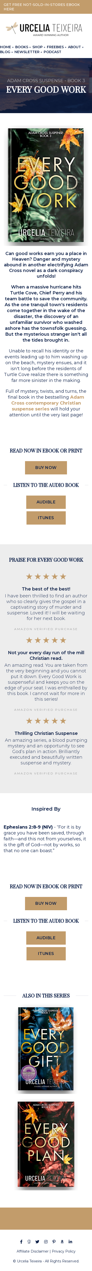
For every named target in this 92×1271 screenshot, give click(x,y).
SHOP (37, 47)
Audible (46, 502)
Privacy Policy (64, 1251)
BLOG (5, 52)
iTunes (46, 517)
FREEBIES (55, 47)
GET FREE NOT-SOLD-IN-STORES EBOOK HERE (42, 6)
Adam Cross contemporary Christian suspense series (47, 403)
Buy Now (46, 467)
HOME (5, 47)
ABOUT (74, 47)
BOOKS (21, 47)
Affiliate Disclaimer (33, 1251)
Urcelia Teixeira (29, 1261)
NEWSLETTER (26, 52)
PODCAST (52, 52)
